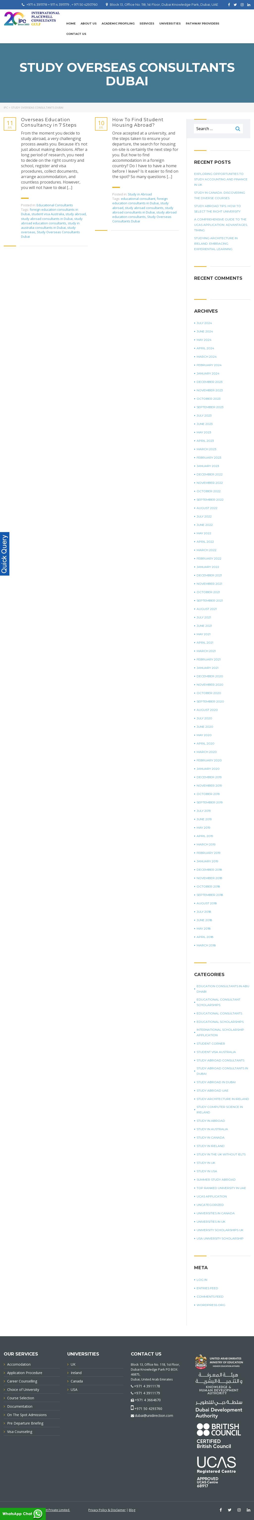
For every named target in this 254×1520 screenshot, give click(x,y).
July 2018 (204, 911)
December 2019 (209, 777)
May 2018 (204, 928)
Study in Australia (212, 1129)
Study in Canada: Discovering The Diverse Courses (219, 195)
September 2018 (210, 895)
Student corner (211, 1043)
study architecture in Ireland (223, 1099)
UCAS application (212, 1196)
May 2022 (204, 533)
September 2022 (210, 499)
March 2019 (206, 844)
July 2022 (204, 516)
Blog (132, 1510)
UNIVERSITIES (170, 23)
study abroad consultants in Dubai (47, 218)
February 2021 (209, 659)
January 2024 (208, 373)
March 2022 (206, 550)
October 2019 (208, 794)
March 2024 (207, 356)
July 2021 (204, 617)
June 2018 (204, 920)
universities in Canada (216, 1213)
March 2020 (207, 752)
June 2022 (205, 525)
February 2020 (209, 760)
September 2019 (210, 802)
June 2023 (205, 424)
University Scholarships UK (220, 1230)
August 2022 (207, 508)
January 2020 (208, 769)
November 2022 (210, 483)
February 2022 (209, 558)
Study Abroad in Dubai (216, 1082)
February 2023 (209, 457)
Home (71, 23)
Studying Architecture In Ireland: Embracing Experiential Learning (216, 243)
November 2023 (210, 390)
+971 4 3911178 (147, 1386)
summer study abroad (216, 1179)
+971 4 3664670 (148, 1400)
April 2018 (205, 937)
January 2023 (208, 466)
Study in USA (207, 1171)
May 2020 (204, 735)
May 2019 (203, 827)
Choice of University (23, 1389)
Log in (202, 1280)
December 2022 (210, 474)
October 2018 (208, 886)
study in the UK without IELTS (221, 1154)
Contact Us (76, 34)
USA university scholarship (220, 1238)
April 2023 (205, 441)
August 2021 (207, 609)
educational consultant (138, 198)
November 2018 (209, 878)
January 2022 (208, 567)
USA (74, 1389)
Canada (77, 1381)
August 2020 (207, 710)
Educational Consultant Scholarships (218, 1002)
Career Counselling (22, 1381)
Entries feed (207, 1288)
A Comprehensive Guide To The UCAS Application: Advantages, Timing (221, 224)
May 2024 (204, 340)
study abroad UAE (213, 1090)
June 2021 (204, 626)
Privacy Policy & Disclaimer (107, 1510)
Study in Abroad (140, 194)
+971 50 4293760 (148, 1408)
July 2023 (204, 415)
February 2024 (209, 365)
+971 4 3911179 (147, 1393)
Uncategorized (210, 1205)
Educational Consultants (55, 205)
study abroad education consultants (52, 220)
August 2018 (207, 903)
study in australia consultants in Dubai (50, 225)
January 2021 (207, 668)
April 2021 (205, 642)
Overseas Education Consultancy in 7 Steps (49, 122)
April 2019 (205, 836)
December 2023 (210, 382)
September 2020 (210, 701)
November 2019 (209, 785)
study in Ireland (211, 1146)
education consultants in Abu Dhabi (223, 988)
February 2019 (209, 853)
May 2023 (204, 432)
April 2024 (205, 348)
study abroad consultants (144, 208)
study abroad (76, 214)
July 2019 (204, 811)
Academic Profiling (118, 23)
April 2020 (205, 743)
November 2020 (210, 684)
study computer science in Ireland (220, 1109)
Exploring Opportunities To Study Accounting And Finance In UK (221, 179)
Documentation (19, 1406)
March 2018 (206, 945)
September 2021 (210, 600)
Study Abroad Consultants (220, 1060)
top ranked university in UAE (221, 1188)
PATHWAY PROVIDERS (202, 23)
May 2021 (203, 634)
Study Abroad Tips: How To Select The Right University (217, 208)
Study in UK (206, 1163)
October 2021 (208, 592)
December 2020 (210, 676)
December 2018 (209, 869)
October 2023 (209, 398)
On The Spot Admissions (27, 1414)
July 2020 (204, 718)
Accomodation (19, 1364)
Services (146, 23)
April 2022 (205, 541)
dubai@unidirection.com (154, 1415)
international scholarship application (220, 1032)
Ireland (76, 1372)
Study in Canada (211, 1137)
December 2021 (209, 575)
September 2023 (210, 407)
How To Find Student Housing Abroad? (137, 122)
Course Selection (20, 1398)
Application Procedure (24, 1372)
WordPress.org (211, 1305)
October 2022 (209, 491)
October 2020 (209, 693)
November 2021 (209, 583)
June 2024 (205, 331)
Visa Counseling (19, 1431)
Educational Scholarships (220, 1022)
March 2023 (206, 449)
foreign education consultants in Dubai (140, 200)
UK (73, 1364)
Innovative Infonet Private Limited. (46, 1510)
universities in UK (211, 1221)
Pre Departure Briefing (25, 1423)
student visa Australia (47, 214)
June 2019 (204, 819)
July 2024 (204, 323)
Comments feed (210, 1296)
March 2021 (206, 651)
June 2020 (205, 726)
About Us (89, 23)
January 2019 (207, 861)
